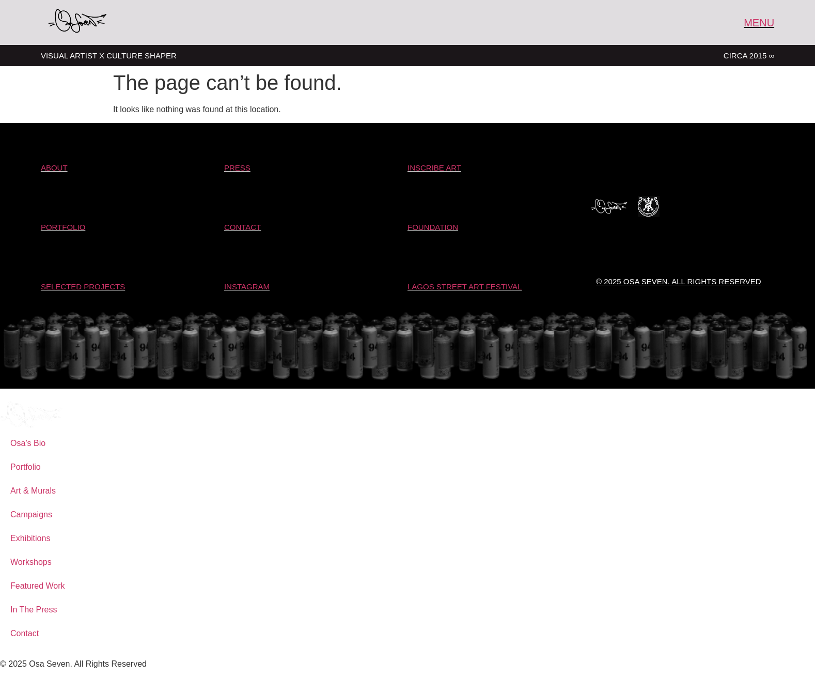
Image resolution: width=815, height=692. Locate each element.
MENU (759, 22)
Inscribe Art (434, 167)
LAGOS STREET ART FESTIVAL (464, 286)
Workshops (31, 562)
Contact (242, 227)
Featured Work (37, 585)
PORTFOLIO (63, 227)
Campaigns (31, 514)
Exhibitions (30, 538)
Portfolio (25, 467)
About (54, 167)
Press (237, 167)
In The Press (33, 609)
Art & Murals (33, 490)
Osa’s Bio (27, 443)
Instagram (247, 286)
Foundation (432, 227)
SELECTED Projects (83, 286)
